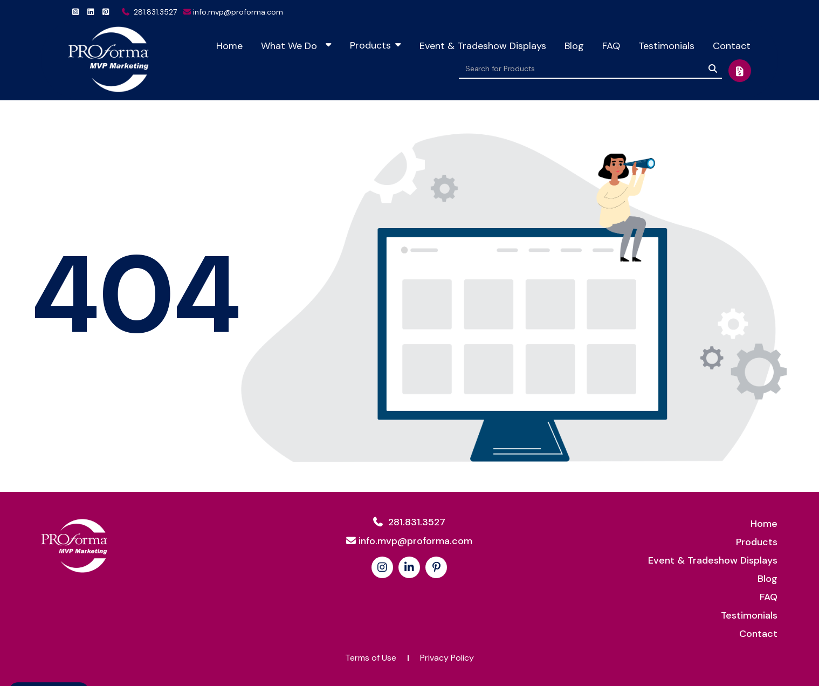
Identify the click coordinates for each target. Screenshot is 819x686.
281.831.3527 (149, 12)
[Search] (713, 68)
